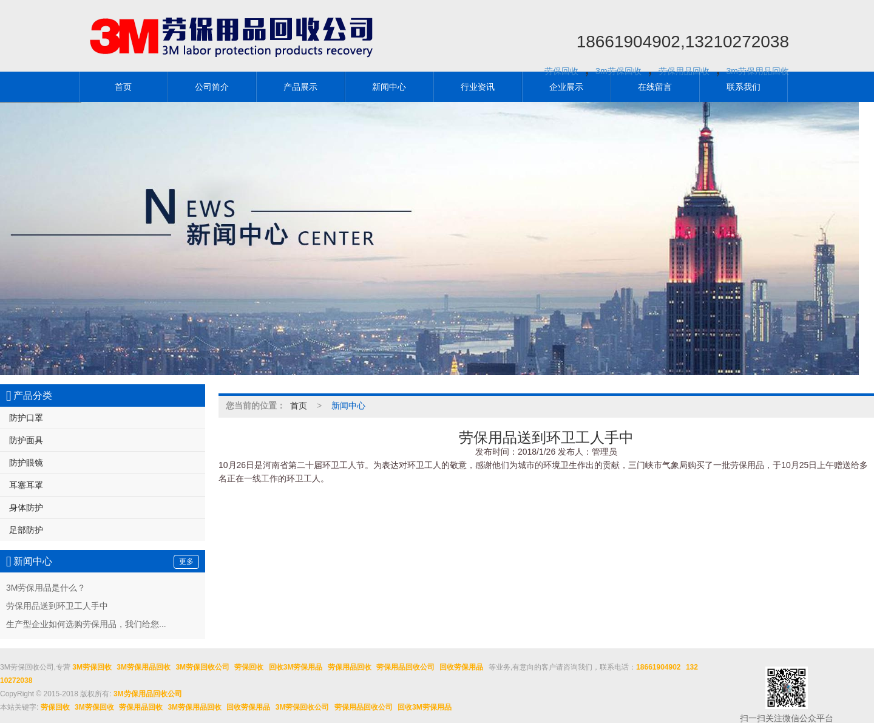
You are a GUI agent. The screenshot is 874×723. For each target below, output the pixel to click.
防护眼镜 (26, 462)
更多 (186, 561)
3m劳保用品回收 (758, 71)
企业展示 (566, 87)
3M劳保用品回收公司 (147, 694)
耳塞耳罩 (26, 485)
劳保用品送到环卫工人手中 (57, 606)
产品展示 (300, 87)
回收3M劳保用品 (296, 667)
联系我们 (744, 87)
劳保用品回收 (684, 71)
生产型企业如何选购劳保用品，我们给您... (86, 624)
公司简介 (212, 87)
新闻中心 (389, 87)
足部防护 (26, 530)
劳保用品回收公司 (405, 667)
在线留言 (655, 87)
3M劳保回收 (92, 667)
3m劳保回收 (618, 71)
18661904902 (658, 667)
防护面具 (26, 440)
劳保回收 (561, 71)
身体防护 (26, 507)
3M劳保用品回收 (144, 667)
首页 (123, 87)
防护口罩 (26, 418)
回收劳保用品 (461, 667)
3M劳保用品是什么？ (46, 587)
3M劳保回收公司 (202, 667)
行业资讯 (478, 87)
